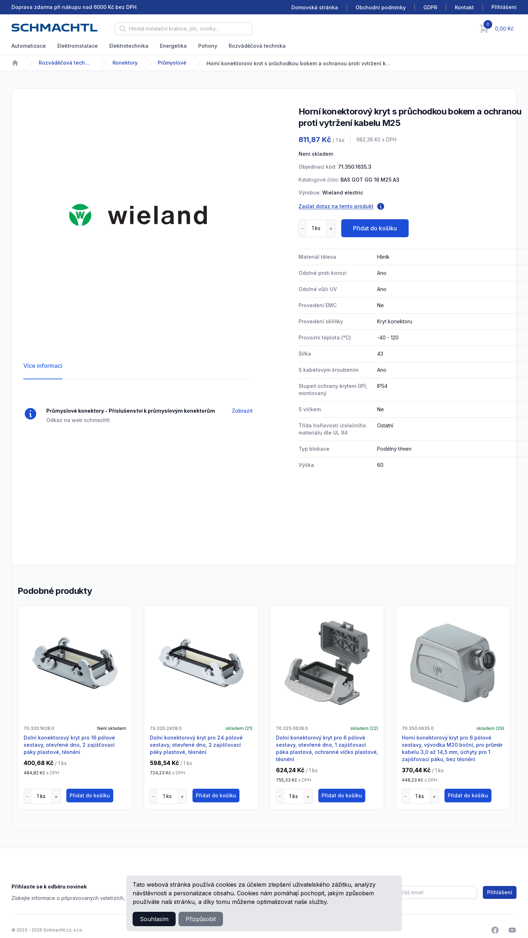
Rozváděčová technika (257, 46)
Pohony (207, 46)
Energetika (173, 46)
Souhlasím (154, 919)
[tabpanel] (138, 215)
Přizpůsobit (201, 919)
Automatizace (28, 46)
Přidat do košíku (375, 228)
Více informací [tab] (42, 365)
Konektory (125, 63)
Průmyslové (172, 63)
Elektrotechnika (128, 46)
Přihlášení (499, 892)
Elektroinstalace (77, 46)
